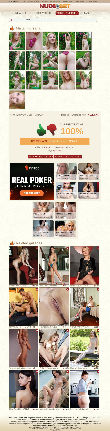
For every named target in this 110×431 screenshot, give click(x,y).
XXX (23, 1)
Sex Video (93, 1)
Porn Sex (67, 1)
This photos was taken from (80, 115)
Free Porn (33, 1)
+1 (41, 130)
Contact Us (55, 430)
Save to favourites (40, 156)
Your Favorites (67, 13)
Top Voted (43, 13)
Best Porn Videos (51, 1)
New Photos (23, 13)
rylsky (56, 150)
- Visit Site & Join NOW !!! (54, 141)
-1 (52, 130)
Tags (87, 13)
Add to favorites (37, 248)
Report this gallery (68, 156)
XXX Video (80, 1)
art (60, 150)
